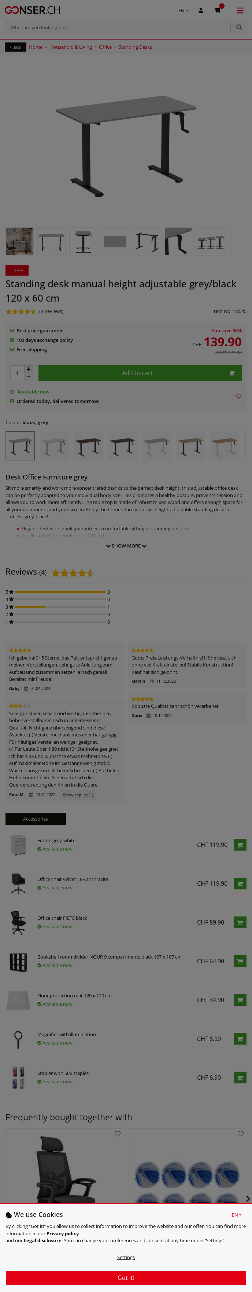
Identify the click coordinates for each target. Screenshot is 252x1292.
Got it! (126, 1278)
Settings (126, 1257)
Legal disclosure (43, 1240)
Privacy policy (63, 1233)
